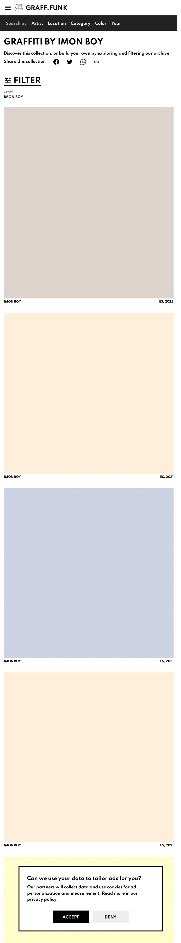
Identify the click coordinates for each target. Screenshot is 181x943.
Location (57, 23)
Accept (70, 917)
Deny (110, 917)
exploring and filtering (121, 53)
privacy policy (41, 899)
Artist (37, 23)
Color (100, 23)
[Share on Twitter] (70, 62)
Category (80, 23)
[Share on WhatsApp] (83, 62)
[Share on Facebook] (56, 62)
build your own (74, 53)
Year (116, 23)
